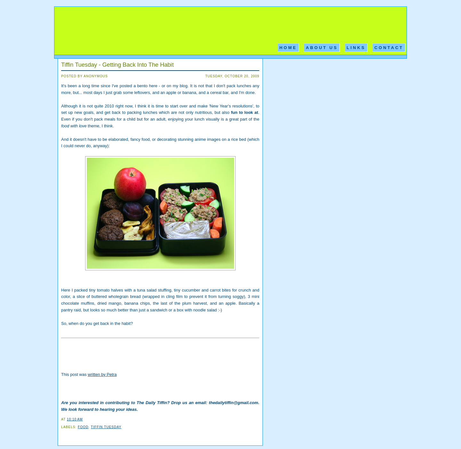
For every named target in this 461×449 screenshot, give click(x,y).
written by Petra (102, 374)
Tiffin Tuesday (106, 427)
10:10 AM (75, 419)
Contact (388, 47)
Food (83, 427)
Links (356, 47)
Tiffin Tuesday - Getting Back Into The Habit (117, 65)
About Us (322, 47)
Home (288, 47)
